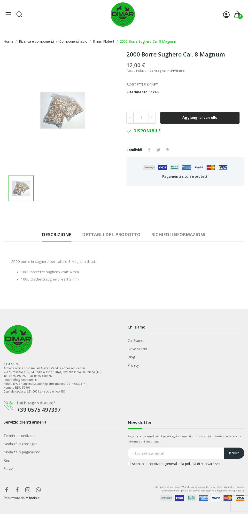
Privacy (133, 365)
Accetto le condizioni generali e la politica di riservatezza (174, 463)
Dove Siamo (137, 348)
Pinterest (167, 149)
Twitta (158, 149)
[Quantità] (141, 118)
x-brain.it (32, 498)
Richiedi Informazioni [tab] (178, 234)
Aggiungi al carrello (199, 117)
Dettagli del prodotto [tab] (111, 234)
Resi (7, 460)
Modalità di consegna (20, 444)
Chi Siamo (135, 340)
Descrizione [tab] (56, 234)
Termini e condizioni (19, 435)
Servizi (9, 468)
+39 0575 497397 (39, 409)
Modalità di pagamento (22, 452)
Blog (131, 357)
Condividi (149, 149)
